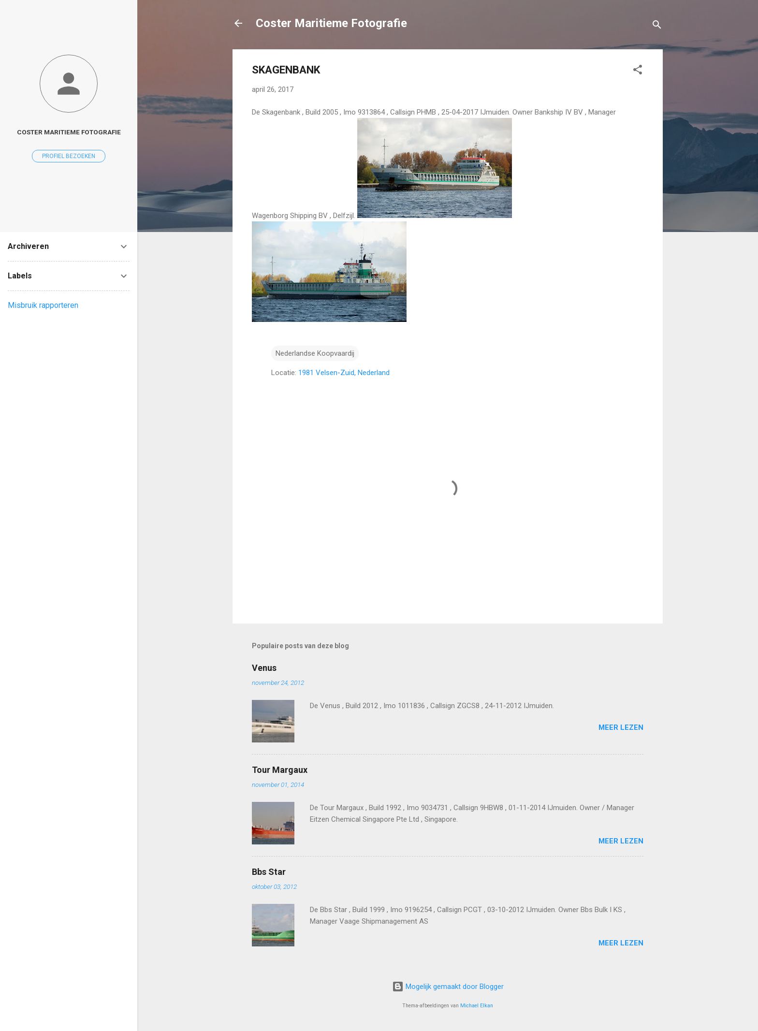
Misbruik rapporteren (43, 305)
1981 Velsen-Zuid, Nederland (344, 372)
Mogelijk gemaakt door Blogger (448, 986)
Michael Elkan (476, 1005)
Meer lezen (620, 727)
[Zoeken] (657, 26)
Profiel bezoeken (68, 156)
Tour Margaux (279, 770)
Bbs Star (269, 872)
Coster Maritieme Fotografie (331, 23)
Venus (264, 668)
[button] (637, 71)
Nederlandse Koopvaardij (315, 353)
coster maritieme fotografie (69, 132)
